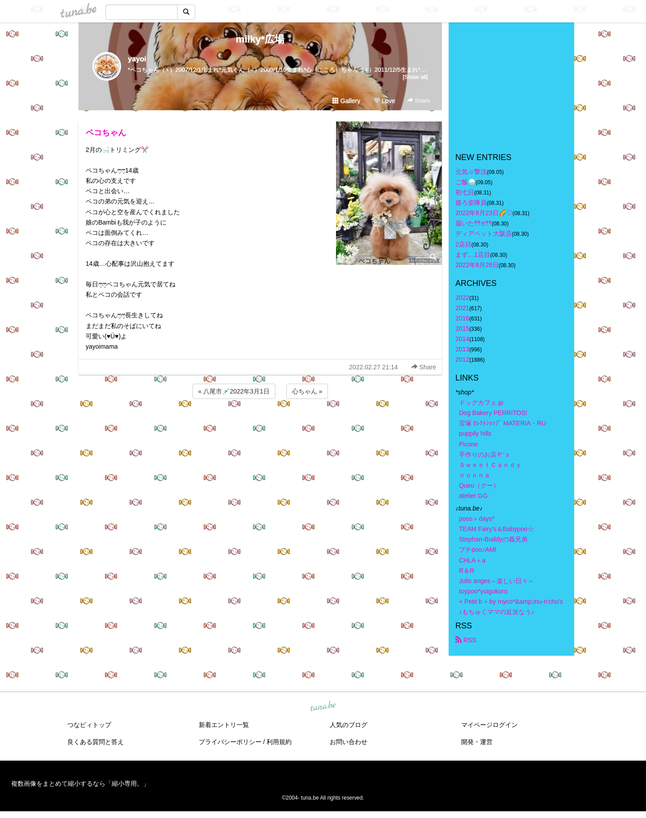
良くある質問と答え (95, 741)
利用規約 (279, 741)
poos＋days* (476, 518)
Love (384, 100)
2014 (462, 338)
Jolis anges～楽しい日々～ (496, 580)
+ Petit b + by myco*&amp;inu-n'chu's (511, 601)
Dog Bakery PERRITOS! (493, 412)
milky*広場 (260, 39)
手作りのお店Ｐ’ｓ (485, 454)
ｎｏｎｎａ (474, 475)
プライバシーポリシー (230, 741)
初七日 (464, 192)
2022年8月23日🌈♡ (484, 212)
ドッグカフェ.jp (481, 402)
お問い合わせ (348, 741)
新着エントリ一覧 (224, 724)
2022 (462, 297)
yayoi (137, 59)
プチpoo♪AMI (477, 549)
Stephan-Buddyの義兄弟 (493, 539)
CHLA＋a (472, 560)
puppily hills (478, 433)
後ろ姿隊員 (471, 202)
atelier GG (473, 495)
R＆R (466, 570)
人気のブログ (348, 724)
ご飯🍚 (465, 182)
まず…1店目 (472, 254)
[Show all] (415, 77)
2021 (462, 308)
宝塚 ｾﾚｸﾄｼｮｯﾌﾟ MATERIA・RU (502, 423)
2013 (462, 349)
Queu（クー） (479, 485)
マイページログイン (489, 724)
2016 (462, 318)
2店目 (463, 244)
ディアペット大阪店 (483, 233)
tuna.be (322, 707)
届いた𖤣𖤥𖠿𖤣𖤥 (473, 223)
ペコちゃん (106, 132)
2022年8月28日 (477, 264)
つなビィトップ (89, 724)
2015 (462, 328)
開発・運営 (477, 741)
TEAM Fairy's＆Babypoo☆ (496, 528)
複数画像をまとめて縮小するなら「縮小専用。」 (80, 783)
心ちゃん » (307, 391)
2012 (462, 359)
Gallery (346, 100)
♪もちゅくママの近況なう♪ (496, 611)
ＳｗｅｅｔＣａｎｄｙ (490, 464)
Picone (468, 444)
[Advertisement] (260, 425)
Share (418, 100)
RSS (465, 640)
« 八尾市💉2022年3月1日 (234, 391)
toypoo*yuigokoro (483, 591)
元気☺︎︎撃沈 (471, 171)
